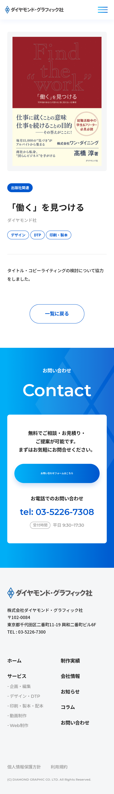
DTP (37, 234)
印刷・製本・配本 (26, 706)
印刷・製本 (59, 234)
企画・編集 (20, 686)
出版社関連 (20, 187)
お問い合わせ (75, 723)
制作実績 (70, 661)
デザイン (18, 234)
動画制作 (18, 715)
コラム (68, 707)
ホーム (14, 661)
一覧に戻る (57, 314)
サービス (16, 676)
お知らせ (70, 692)
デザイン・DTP (25, 696)
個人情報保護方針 (24, 767)
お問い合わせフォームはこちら (57, 473)
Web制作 (19, 725)
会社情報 (70, 676)
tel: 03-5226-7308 (57, 512)
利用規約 (59, 767)
